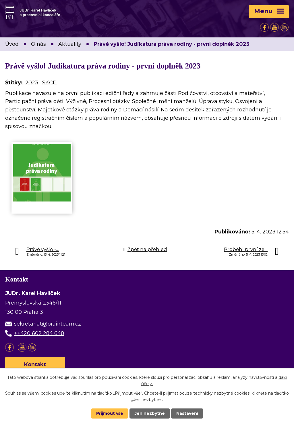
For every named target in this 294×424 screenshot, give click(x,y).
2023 (31, 82)
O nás (38, 44)
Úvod (12, 44)
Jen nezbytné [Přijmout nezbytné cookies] (150, 413)
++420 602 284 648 (39, 333)
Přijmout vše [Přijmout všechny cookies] (109, 413)
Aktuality (69, 44)
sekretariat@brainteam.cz (47, 324)
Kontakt (35, 364)
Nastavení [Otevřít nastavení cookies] (187, 413)
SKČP (49, 82)
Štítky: (14, 82)
